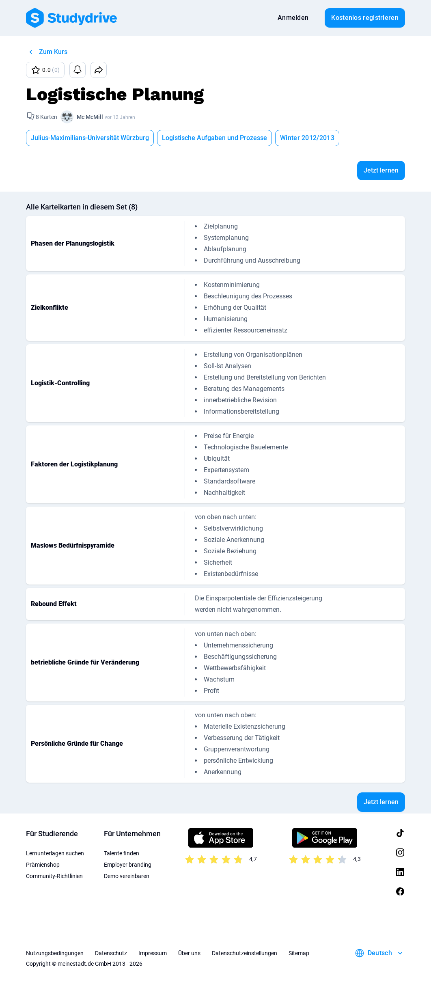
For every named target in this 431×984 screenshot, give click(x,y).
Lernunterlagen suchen (55, 853)
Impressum (152, 953)
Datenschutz (111, 953)
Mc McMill (90, 117)
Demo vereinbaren (126, 876)
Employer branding (127, 864)
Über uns (189, 953)
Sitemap (299, 953)
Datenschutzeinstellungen (244, 953)
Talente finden (121, 853)
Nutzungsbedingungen (55, 953)
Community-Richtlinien (54, 876)
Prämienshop (43, 864)
